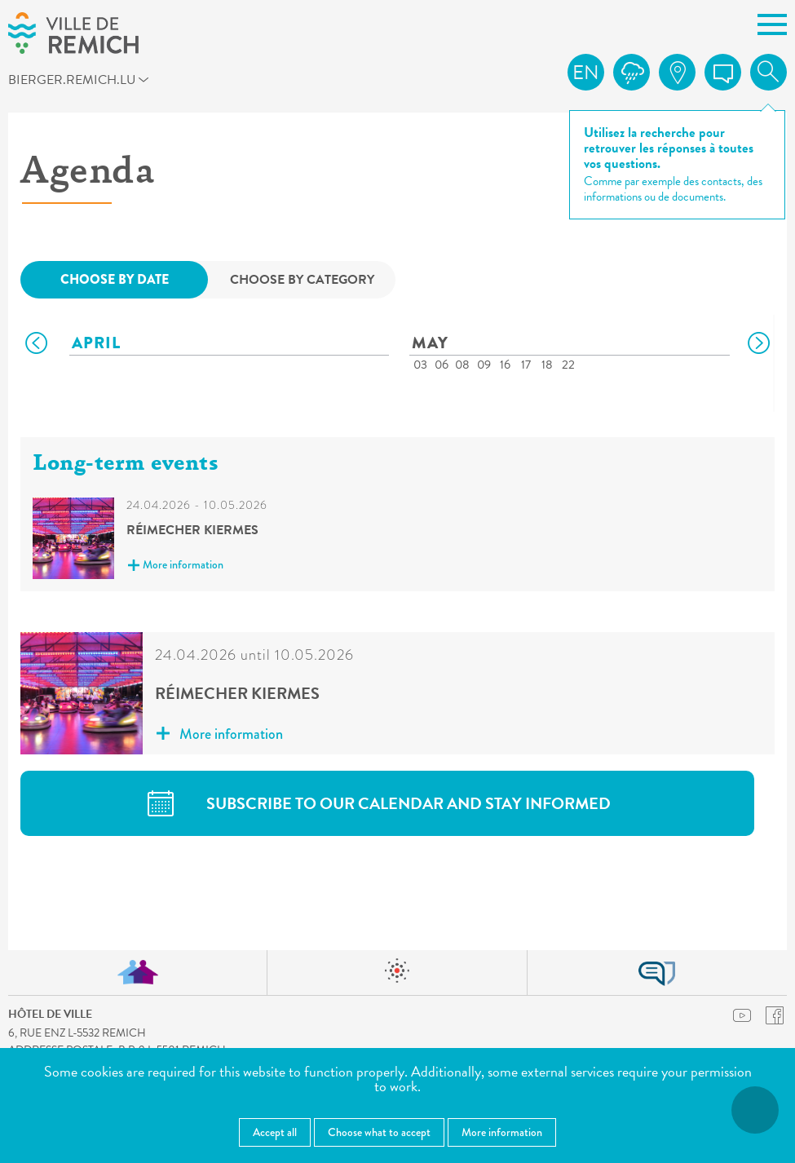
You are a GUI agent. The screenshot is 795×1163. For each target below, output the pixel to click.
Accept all (275, 1132)
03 (420, 365)
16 (505, 365)
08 (462, 365)
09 (484, 365)
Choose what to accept (379, 1132)
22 (568, 365)
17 (526, 365)
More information (175, 565)
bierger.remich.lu (93, 82)
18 (547, 365)
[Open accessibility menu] (755, 1110)
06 (441, 365)
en (585, 72)
